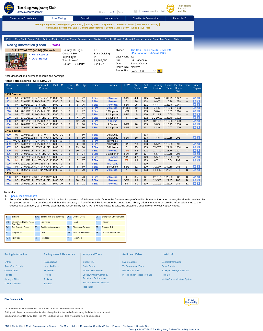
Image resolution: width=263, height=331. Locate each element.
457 (9, 98)
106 (9, 163)
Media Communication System (177, 279)
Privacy (116, 326)
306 (9, 108)
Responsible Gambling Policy (94, 326)
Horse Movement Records (96, 282)
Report (117, 39)
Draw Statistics (169, 266)
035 (9, 127)
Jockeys (48, 279)
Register (153, 11)
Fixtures (177, 39)
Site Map (64, 326)
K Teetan (112, 121)
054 (9, 124)
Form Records (40, 54)
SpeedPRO (88, 262)
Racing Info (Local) (45, 24)
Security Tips (142, 326)
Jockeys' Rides (68, 39)
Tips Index (88, 287)
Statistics (98, 39)
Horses (147, 39)
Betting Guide (113, 27)
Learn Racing (130, 27)
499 (9, 144)
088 (9, 121)
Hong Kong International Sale (61, 27)
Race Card (20, 39)
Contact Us (17, 326)
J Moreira (112, 98)
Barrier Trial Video (131, 270)
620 (9, 134)
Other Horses (39, 58)
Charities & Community (145, 18)
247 (9, 157)
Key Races (108, 24)
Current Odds (34, 39)
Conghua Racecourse (91, 27)
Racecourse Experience (23, 18)
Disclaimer (128, 326)
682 (9, 183)
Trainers (48, 283)
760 (9, 180)
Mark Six (182, 11)
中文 (112, 12)
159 (9, 114)
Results (108, 39)
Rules (74, 326)
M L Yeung (112, 163)
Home (102, 12)
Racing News (93, 24)
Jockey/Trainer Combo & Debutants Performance (95, 276)
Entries (9, 39)
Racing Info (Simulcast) (70, 24)
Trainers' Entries (12, 283)
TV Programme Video (133, 266)
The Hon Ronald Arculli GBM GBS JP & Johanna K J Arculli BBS (151, 52)
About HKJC (179, 18)
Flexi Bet (166, 275)
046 (9, 170)
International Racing (147, 24)
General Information (171, 262)
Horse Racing (184, 5)
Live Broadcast (129, 262)
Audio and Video (125, 24)
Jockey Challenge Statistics (175, 270)
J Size (95, 98)
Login (144, 11)
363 (9, 101)
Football (181, 8)
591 (9, 137)
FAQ (163, 11)
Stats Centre (89, 266)
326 (9, 153)
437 (9, 147)
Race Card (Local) (13, 266)
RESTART (145, 27)
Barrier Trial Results (162, 39)
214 (9, 160)
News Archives (51, 266)
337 (9, 104)
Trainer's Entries (50, 39)
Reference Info (84, 39)
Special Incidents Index (23, 195)
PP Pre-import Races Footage (137, 275)
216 (9, 111)
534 (9, 141)
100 (9, 117)
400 (9, 150)
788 (9, 177)
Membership (111, 18)
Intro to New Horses (93, 270)
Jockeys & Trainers (132, 39)
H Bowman (112, 157)
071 (9, 166)
